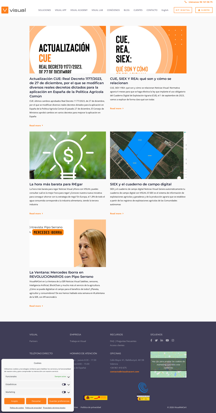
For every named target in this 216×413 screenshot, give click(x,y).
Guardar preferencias (59, 401)
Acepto (14, 401)
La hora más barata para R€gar (56, 184)
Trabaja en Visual (78, 340)
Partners (33, 340)
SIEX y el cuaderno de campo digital (141, 184)
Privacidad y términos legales (54, 408)
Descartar (36, 401)
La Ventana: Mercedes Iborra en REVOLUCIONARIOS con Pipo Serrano (61, 274)
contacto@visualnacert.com (124, 370)
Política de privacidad (33, 408)
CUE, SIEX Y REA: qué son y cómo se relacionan (140, 81)
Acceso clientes (117, 344)
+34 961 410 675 (118, 366)
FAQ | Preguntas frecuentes (123, 340)
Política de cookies (17, 408)
